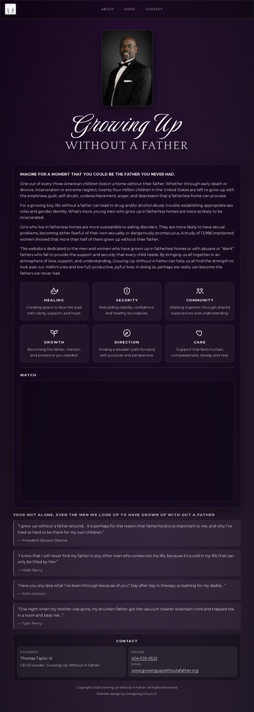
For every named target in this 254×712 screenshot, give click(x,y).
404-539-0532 (145, 658)
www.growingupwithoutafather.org (165, 670)
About (107, 9)
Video (130, 9)
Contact (154, 9)
